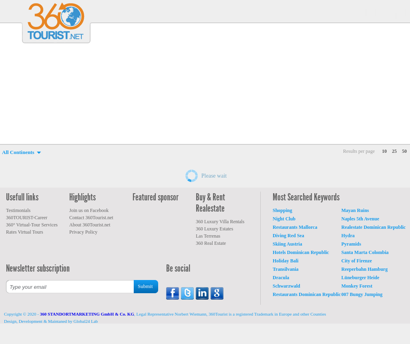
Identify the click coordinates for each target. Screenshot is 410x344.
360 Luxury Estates (214, 229)
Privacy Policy (83, 232)
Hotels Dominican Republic (301, 252)
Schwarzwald (286, 286)
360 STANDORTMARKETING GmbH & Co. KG (87, 314)
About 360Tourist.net (90, 225)
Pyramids (351, 244)
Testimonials (18, 210)
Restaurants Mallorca (295, 227)
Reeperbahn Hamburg (365, 269)
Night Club (284, 219)
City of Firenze (357, 261)
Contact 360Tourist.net (91, 217)
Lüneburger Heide (361, 277)
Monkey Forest (357, 286)
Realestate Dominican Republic (374, 227)
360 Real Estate (211, 243)
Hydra (348, 235)
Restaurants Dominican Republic (307, 294)
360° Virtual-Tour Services (32, 225)
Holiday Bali (285, 261)
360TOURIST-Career (26, 217)
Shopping (282, 210)
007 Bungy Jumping (362, 294)
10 (384, 151)
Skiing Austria (287, 244)
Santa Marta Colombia (365, 252)
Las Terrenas (208, 236)
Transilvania (285, 269)
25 (394, 151)
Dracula (281, 277)
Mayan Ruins (355, 210)
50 (404, 151)
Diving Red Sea (288, 235)
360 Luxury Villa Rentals (220, 221)
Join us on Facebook (89, 210)
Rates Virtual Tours (24, 232)
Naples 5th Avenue (360, 219)
